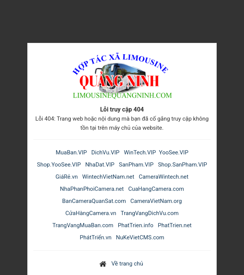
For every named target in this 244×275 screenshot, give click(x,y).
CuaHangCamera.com (156, 188)
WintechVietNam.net (108, 176)
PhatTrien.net (175, 225)
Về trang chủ (127, 263)
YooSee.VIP (174, 152)
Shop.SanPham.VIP (182, 164)
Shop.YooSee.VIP (59, 164)
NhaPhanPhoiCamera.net (92, 188)
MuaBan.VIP (71, 152)
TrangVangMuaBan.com (82, 225)
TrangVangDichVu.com (150, 213)
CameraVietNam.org (156, 201)
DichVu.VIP (105, 152)
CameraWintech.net (163, 176)
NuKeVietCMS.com (140, 237)
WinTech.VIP (140, 152)
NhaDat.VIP (99, 164)
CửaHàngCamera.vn (91, 213)
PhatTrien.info (135, 225)
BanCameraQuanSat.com (94, 201)
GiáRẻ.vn (67, 176)
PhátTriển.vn (96, 237)
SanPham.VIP (136, 164)
